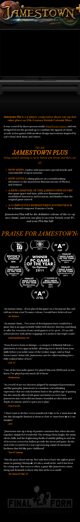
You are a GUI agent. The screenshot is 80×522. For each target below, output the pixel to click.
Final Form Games (56, 126)
